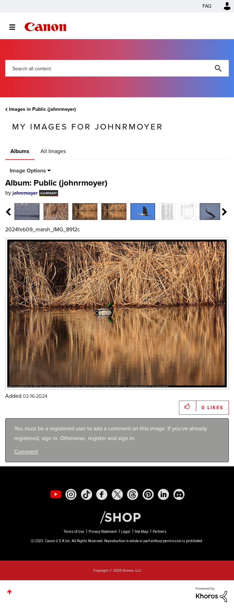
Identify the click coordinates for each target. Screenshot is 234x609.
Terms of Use (74, 532)
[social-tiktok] (86, 494)
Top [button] (9, 591)
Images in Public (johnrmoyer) (42, 109)
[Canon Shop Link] (117, 516)
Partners (159, 532)
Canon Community (45, 27)
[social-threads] (132, 494)
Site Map (141, 532)
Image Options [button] (28, 170)
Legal (125, 532)
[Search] (117, 68)
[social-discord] (178, 494)
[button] (187, 406)
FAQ (207, 6)
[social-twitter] (117, 494)
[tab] (27, 211)
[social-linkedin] (163, 494)
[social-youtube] (55, 494)
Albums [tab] (19, 151)
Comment (26, 452)
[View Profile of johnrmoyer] (25, 193)
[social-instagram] (70, 494)
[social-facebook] (101, 494)
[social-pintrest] (148, 494)
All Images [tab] (53, 151)
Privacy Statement (103, 532)
